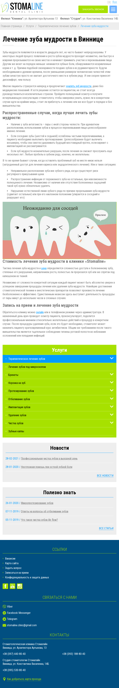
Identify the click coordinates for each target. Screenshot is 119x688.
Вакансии (10, 558)
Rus (115, 2)
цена (44, 268)
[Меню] (113, 9)
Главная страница (11, 26)
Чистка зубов (15, 423)
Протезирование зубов (21, 391)
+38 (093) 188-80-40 (73, 654)
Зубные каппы (16, 431)
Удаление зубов (17, 415)
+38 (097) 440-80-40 (14, 654)
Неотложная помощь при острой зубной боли (46, 467)
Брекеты (13, 375)
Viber (10, 606)
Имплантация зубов (19, 407)
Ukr (109, 2)
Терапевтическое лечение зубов (57, 26)
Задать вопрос (13, 568)
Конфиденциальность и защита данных (27, 577)
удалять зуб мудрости (78, 86)
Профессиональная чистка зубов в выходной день (49, 458)
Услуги (30, 26)
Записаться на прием (17, 572)
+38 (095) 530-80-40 (14, 670)
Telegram (12, 619)
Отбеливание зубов (19, 399)
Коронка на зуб (16, 383)
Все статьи (106, 528)
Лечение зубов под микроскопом (27, 367)
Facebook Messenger (19, 613)
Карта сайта (11, 563)
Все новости (105, 475)
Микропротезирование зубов (37, 503)
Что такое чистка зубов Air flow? (39, 519)
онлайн (40, 312)
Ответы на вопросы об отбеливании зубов (44, 511)
